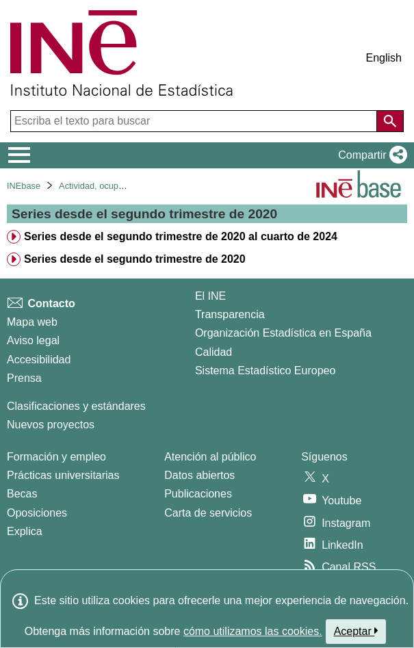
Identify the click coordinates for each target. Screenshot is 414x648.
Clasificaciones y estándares (76, 406)
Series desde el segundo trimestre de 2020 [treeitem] (135, 259)
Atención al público (210, 457)
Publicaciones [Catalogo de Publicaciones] (198, 494)
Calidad (213, 352)
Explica (24, 531)
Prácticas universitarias (63, 475)
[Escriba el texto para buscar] (195, 121)
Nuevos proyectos (50, 424)
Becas (22, 494)
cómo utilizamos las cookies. (252, 631)
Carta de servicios (208, 513)
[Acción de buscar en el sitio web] (390, 121)
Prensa (24, 378)
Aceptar (356, 631)
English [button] (384, 58)
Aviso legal (33, 340)
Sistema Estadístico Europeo (265, 370)
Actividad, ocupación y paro (112, 186)
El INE (210, 296)
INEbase (23, 186)
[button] (370, 155)
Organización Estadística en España (283, 333)
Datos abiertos (199, 475)
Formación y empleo (56, 457)
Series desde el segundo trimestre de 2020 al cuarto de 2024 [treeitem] (180, 236)
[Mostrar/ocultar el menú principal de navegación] (19, 155)
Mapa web (32, 322)
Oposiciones (37, 513)
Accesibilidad (38, 359)
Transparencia (230, 314)
